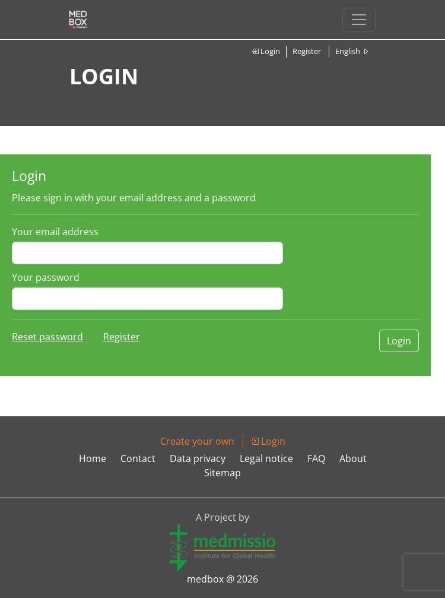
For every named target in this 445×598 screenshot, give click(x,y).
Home (92, 458)
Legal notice (266, 458)
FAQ (316, 458)
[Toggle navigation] (359, 19)
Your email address (55, 231)
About (353, 458)
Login (265, 51)
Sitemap (222, 472)
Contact (137, 458)
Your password (46, 277)
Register (307, 51)
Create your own (197, 441)
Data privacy (197, 458)
